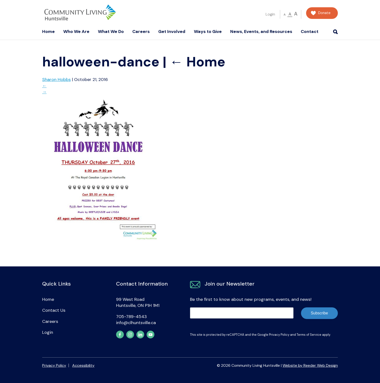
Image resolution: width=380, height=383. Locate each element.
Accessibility (83, 365)
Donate (324, 13)
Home (48, 31)
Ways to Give (208, 31)
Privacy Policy (279, 335)
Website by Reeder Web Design (310, 365)
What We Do (111, 31)
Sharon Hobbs (56, 79)
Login (270, 14)
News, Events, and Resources (261, 31)
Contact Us (53, 310)
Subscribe (319, 313)
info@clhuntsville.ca (136, 323)
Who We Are (76, 31)
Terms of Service (309, 335)
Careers (141, 31)
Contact (309, 31)
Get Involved (171, 31)
